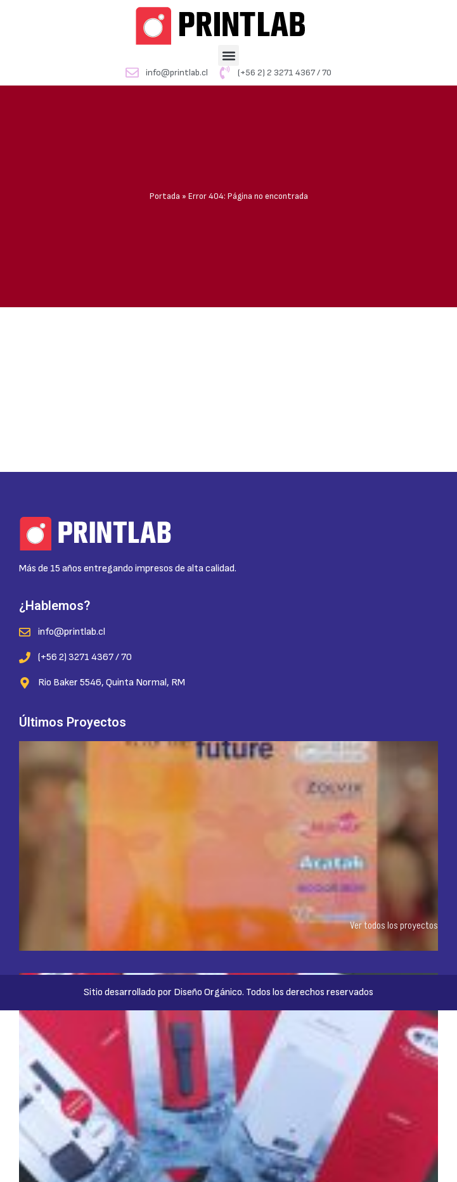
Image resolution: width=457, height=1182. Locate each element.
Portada (165, 196)
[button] (228, 55)
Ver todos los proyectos (394, 925)
